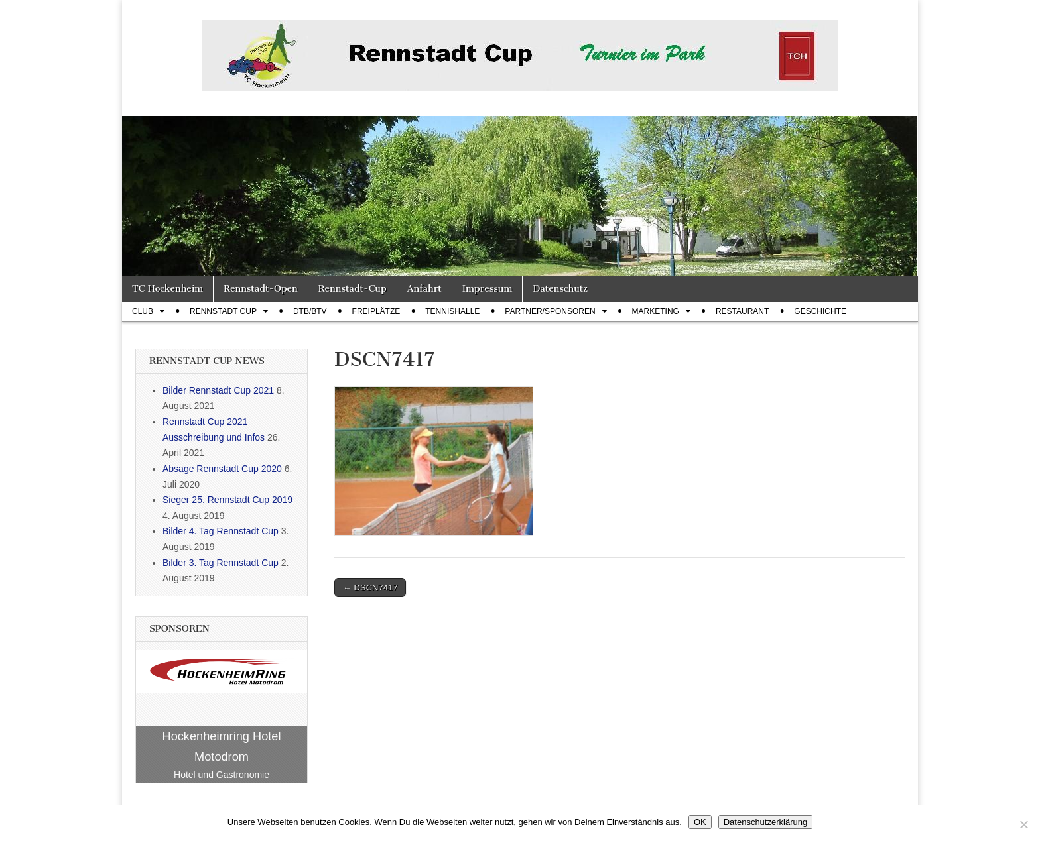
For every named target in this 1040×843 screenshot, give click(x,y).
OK (700, 822)
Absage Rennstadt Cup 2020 (222, 468)
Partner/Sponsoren (550, 311)
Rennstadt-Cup (352, 288)
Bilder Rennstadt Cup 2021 (218, 390)
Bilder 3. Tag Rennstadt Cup (220, 562)
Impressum (487, 288)
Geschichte (820, 311)
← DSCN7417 (370, 587)
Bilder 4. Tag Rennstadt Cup (220, 531)
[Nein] (1023, 824)
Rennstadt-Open (261, 288)
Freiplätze (376, 311)
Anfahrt (424, 288)
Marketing (655, 311)
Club (142, 311)
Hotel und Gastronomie (221, 774)
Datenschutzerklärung (765, 822)
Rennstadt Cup (223, 311)
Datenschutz (560, 288)
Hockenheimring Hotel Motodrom (221, 746)
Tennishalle (452, 311)
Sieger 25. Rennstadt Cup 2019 (227, 499)
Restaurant (742, 311)
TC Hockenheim (167, 288)
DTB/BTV (310, 311)
